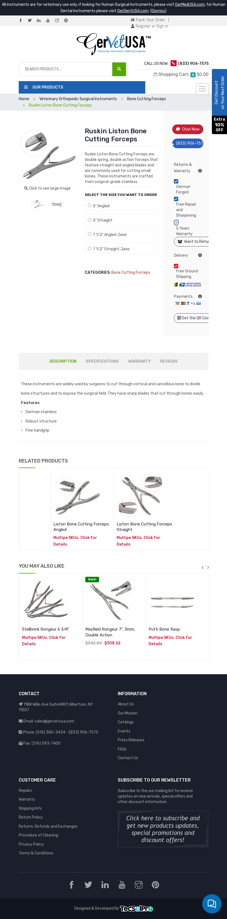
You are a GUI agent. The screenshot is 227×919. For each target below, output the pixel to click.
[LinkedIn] (41, 21)
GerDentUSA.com (133, 11)
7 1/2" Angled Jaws (107, 234)
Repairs (25, 790)
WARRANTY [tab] (139, 361)
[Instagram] (59, 21)
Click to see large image (47, 188)
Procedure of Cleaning (38, 835)
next (208, 567)
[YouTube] (50, 21)
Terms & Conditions (36, 853)
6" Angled (99, 206)
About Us (126, 704)
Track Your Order (148, 20)
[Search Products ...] (119, 69)
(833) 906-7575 (187, 143)
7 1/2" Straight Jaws (109, 249)
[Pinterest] (68, 21)
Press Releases (131, 740)
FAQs (122, 749)
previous (203, 567)
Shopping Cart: (181, 74)
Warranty (27, 799)
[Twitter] (32, 21)
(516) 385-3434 (50, 732)
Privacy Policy (31, 844)
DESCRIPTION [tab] (63, 361)
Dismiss (158, 11)
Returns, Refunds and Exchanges (48, 826)
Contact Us (128, 758)
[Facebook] (23, 21)
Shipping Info (30, 808)
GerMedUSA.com (190, 4)
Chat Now (187, 129)
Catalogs (126, 722)
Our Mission (127, 713)
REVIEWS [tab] (169, 361)
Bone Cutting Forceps (130, 272)
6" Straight (100, 220)
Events (124, 731)
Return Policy (31, 817)
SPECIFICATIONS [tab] (102, 361)
